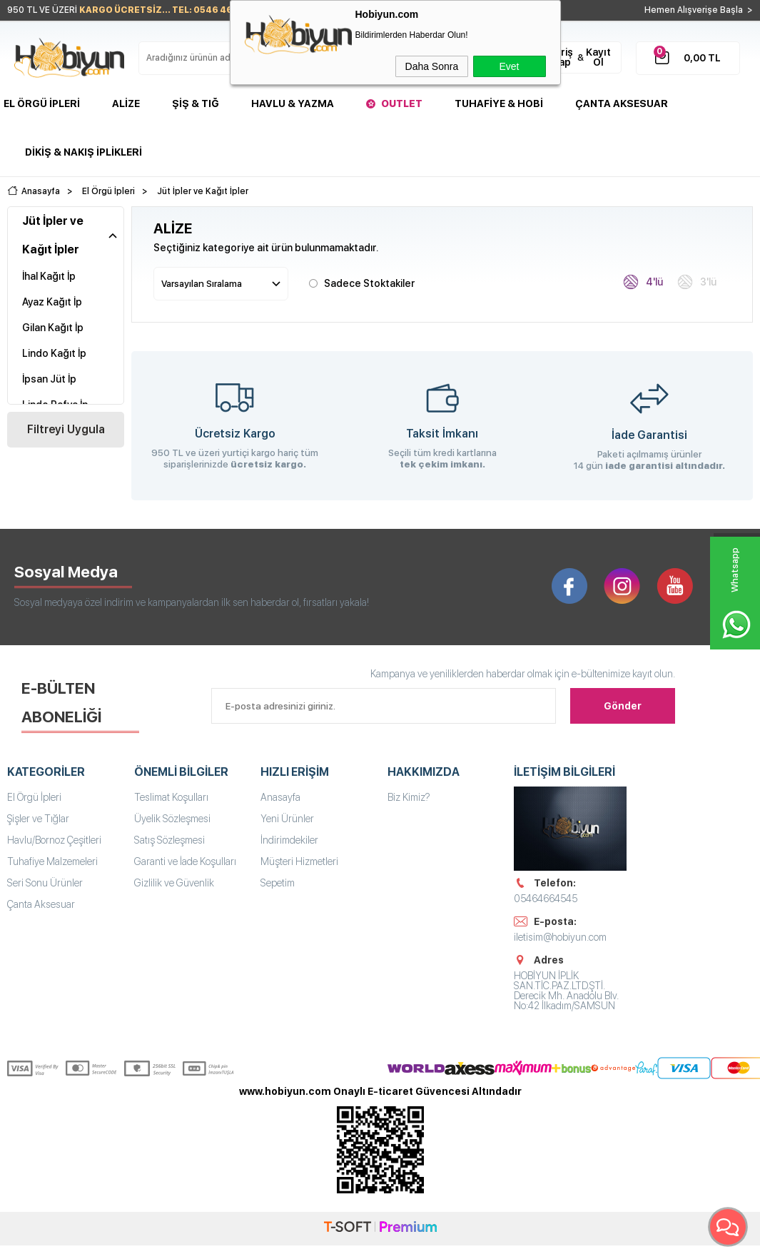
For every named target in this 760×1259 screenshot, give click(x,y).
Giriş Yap (562, 57)
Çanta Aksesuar (621, 103)
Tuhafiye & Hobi (499, 103)
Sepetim (277, 883)
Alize (126, 103)
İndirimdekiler (289, 840)
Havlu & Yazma (292, 103)
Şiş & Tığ (195, 103)
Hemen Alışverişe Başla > (698, 10)
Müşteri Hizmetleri (299, 861)
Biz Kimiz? (408, 797)
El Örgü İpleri (42, 103)
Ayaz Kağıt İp (52, 302)
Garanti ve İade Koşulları (185, 861)
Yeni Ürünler (287, 818)
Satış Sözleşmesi (169, 840)
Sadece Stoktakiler (361, 282)
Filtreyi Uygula (66, 429)
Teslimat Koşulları (171, 797)
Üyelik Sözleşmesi (172, 818)
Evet (509, 66)
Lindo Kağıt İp (54, 353)
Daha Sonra (432, 66)
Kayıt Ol (598, 57)
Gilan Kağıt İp (52, 327)
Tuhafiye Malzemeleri (52, 861)
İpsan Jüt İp (49, 379)
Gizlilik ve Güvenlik (174, 883)
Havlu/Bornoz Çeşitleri (54, 840)
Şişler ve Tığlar (38, 818)
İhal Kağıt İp (49, 276)
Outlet (401, 103)
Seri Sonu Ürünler (45, 883)
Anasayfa (280, 797)
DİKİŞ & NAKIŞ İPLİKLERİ (83, 152)
